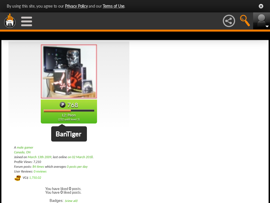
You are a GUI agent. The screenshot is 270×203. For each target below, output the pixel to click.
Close (261, 6)
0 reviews (40, 171)
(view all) (71, 201)
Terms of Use (113, 6)
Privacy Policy (76, 6)
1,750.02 (35, 178)
